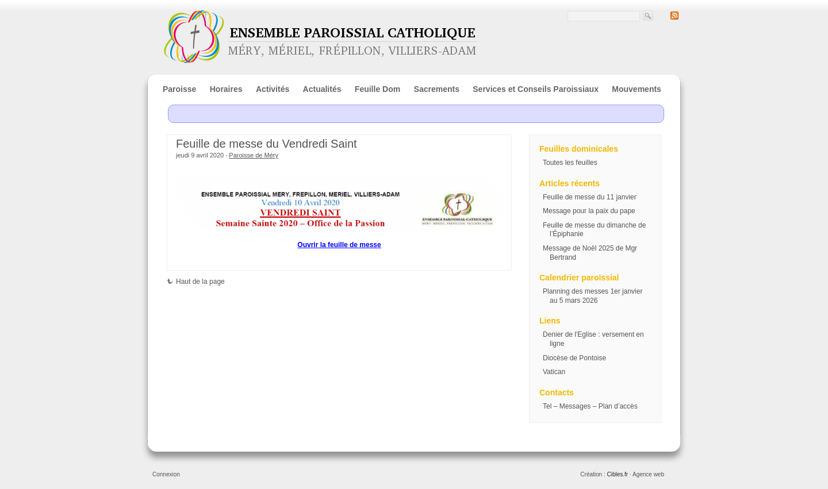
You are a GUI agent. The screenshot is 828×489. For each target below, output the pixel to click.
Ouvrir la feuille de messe (339, 245)
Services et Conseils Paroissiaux (536, 89)
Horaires (226, 89)
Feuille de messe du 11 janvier (590, 197)
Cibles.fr (617, 474)
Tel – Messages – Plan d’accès (590, 406)
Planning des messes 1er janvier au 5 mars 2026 (592, 296)
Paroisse (179, 89)
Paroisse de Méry (253, 155)
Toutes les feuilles (570, 163)
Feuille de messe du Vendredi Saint (266, 143)
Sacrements (436, 89)
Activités (272, 89)
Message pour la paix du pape (589, 211)
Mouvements (636, 89)
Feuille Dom (377, 89)
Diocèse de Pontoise (574, 358)
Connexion (166, 474)
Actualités (322, 89)
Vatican (554, 372)
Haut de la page (196, 282)
